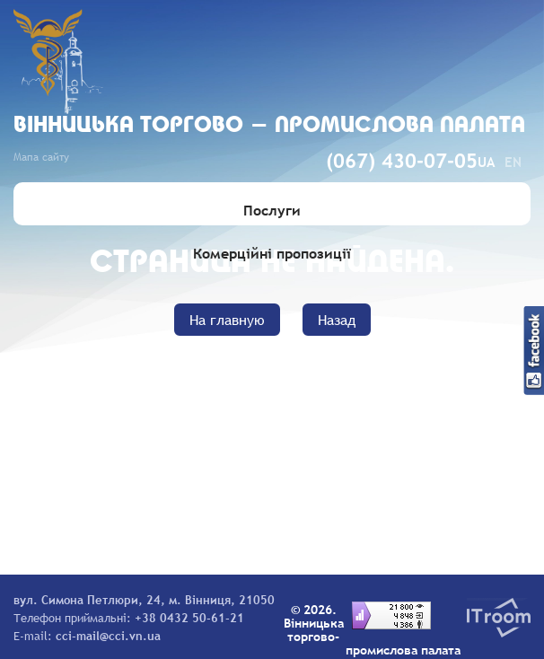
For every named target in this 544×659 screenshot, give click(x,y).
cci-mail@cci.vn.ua (108, 636)
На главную (227, 320)
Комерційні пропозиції (272, 253)
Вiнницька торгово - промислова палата (269, 126)
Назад (336, 320)
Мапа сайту (41, 157)
